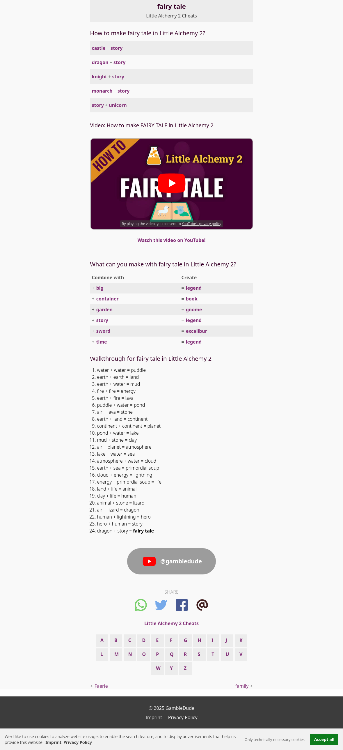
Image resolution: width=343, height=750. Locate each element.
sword (103, 331)
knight (99, 76)
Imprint (53, 742)
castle (99, 48)
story (116, 48)
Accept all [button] (324, 739)
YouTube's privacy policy (201, 223)
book (192, 299)
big (100, 288)
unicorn (118, 105)
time (101, 342)
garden (104, 309)
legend (194, 288)
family (242, 686)
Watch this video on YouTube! (172, 240)
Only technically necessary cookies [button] (275, 739)
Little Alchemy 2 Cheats (171, 16)
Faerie (101, 686)
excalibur (196, 331)
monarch (102, 91)
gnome (194, 309)
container (107, 299)
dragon (100, 62)
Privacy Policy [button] (77, 742)
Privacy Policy (183, 717)
